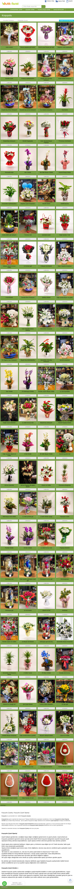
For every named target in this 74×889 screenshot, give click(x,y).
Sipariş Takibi (60, 1)
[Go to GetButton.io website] (4, 887)
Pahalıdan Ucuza (22, 20)
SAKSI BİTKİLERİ (58, 9)
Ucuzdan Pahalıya (7, 20)
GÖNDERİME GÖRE (16, 9)
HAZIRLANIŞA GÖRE (44, 9)
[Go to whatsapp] (4, 883)
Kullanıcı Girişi (49, 1)
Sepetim (69, 1)
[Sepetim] (70, 880)
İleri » (4, 805)
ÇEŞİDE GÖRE (30, 9)
